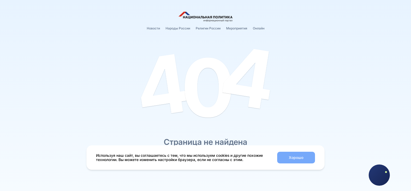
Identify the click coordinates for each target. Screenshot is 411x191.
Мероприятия (236, 28)
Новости (153, 28)
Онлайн (258, 28)
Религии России (208, 28)
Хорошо (296, 157)
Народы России (178, 28)
